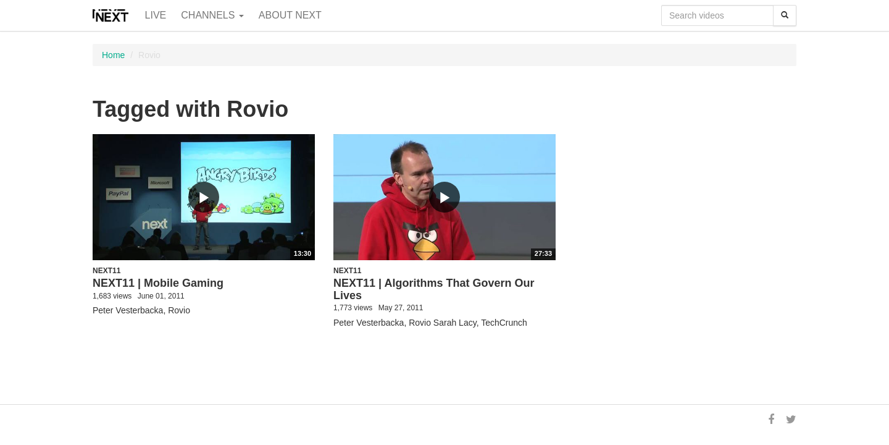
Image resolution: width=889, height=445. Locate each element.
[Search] (784, 15)
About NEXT (290, 15)
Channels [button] (212, 15)
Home (113, 55)
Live (156, 15)
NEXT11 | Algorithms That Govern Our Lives (433, 289)
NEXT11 (106, 270)
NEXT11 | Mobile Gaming (158, 283)
